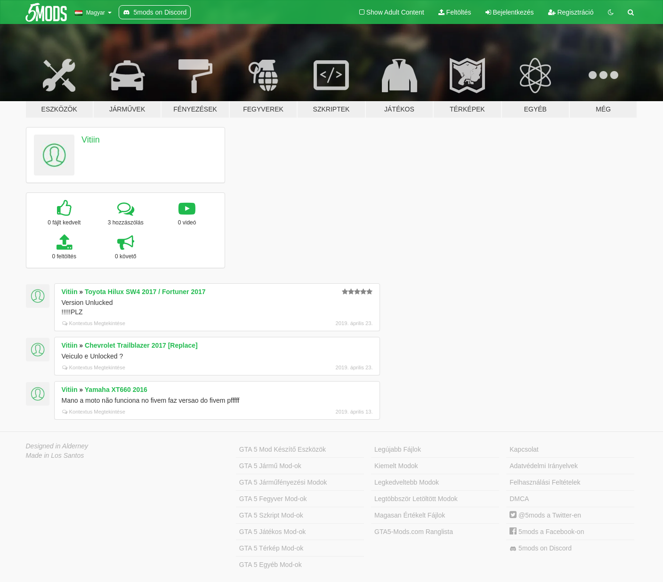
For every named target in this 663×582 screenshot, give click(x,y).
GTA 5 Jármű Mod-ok (270, 466)
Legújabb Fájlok (397, 449)
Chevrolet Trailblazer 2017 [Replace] (141, 345)
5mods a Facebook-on (546, 531)
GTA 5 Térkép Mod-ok (271, 548)
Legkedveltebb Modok (406, 482)
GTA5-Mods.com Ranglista (413, 531)
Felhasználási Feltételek (544, 482)
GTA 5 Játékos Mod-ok (272, 531)
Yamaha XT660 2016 (116, 389)
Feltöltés (454, 12)
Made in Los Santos (55, 455)
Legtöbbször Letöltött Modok (416, 498)
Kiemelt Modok (396, 466)
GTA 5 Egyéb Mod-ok (270, 564)
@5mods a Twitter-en (545, 515)
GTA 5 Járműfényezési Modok (283, 482)
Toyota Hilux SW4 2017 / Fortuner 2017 (145, 291)
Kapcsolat (523, 449)
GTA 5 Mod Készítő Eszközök (282, 449)
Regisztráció (571, 12)
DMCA (519, 498)
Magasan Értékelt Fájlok (409, 515)
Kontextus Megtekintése (93, 323)
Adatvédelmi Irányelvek (543, 466)
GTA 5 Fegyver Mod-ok (273, 498)
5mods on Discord (540, 548)
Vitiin (90, 139)
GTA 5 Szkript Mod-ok (271, 515)
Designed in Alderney (57, 446)
